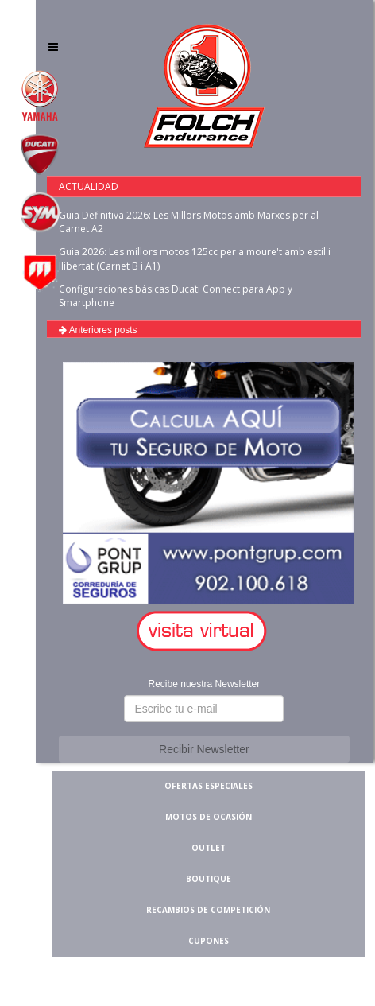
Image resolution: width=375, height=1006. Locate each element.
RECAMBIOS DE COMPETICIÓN (208, 909)
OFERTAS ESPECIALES (208, 785)
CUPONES (208, 940)
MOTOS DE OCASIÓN (208, 816)
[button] (204, 631)
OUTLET (208, 847)
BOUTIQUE (208, 878)
